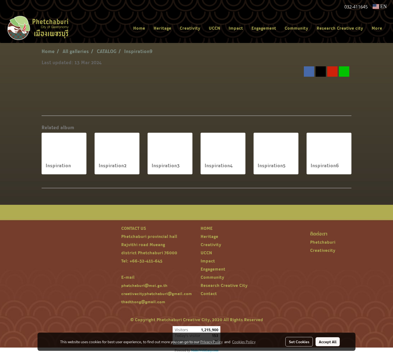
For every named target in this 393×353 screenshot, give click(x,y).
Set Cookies (299, 341)
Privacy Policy (211, 341)
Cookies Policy (243, 341)
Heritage (162, 28)
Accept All (327, 341)
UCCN (214, 28)
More (377, 28)
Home (139, 28)
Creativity (190, 28)
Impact (236, 28)
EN (380, 6)
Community (296, 28)
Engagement (263, 28)
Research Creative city (340, 28)
